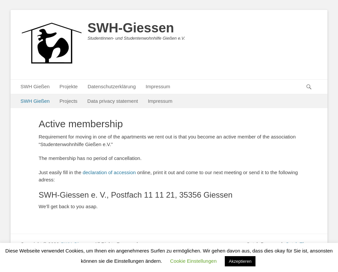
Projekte (68, 86)
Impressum (158, 86)
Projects (68, 101)
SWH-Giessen (130, 27)
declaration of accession (109, 172)
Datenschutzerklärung (111, 86)
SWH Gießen (35, 86)
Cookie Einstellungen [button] (193, 261)
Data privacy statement (112, 101)
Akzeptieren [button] (240, 261)
